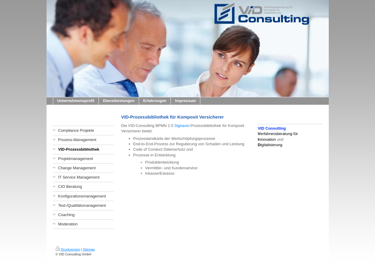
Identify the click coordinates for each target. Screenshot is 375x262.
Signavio (181, 125)
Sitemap (89, 249)
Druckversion (68, 249)
